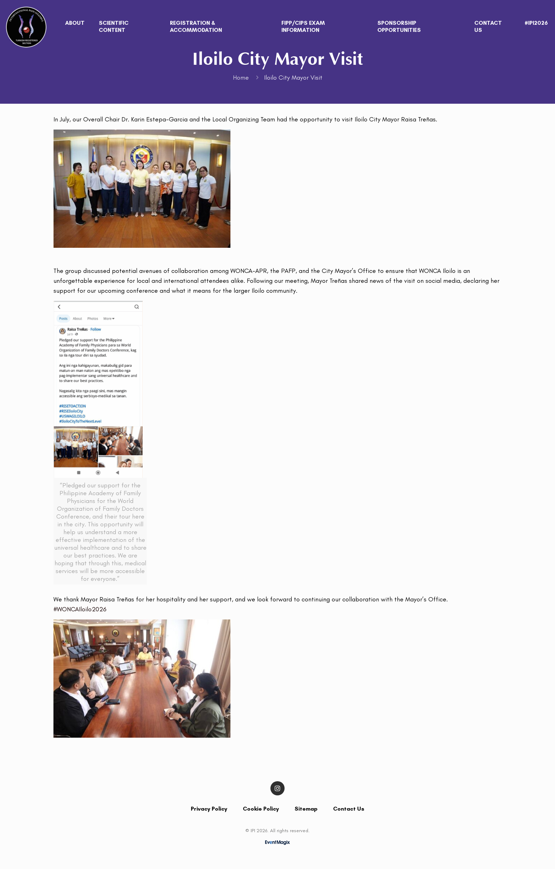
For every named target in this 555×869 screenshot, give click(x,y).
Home (241, 77)
